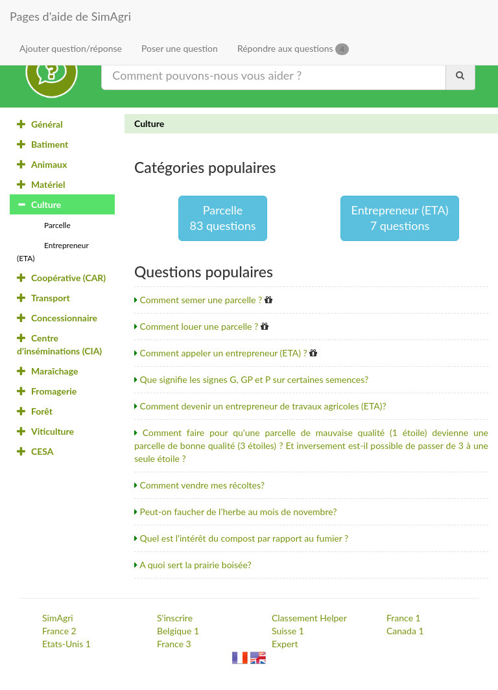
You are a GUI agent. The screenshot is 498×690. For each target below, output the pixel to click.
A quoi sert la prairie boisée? (195, 564)
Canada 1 (405, 630)
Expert (285, 643)
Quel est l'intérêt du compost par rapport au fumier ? (244, 538)
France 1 (403, 617)
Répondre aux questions (293, 49)
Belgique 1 (178, 630)
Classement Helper (309, 617)
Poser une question (179, 48)
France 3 (174, 643)
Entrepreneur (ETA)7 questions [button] (400, 218)
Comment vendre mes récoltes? (202, 484)
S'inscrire (175, 617)
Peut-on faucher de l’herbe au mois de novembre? (238, 511)
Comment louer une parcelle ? (199, 326)
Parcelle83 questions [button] (222, 218)
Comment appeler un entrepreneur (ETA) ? (223, 352)
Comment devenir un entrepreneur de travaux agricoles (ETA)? (263, 405)
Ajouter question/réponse (70, 48)
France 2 (59, 630)
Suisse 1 (288, 630)
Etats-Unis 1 (66, 643)
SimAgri (57, 617)
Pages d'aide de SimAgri (70, 16)
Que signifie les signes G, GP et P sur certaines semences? (254, 379)
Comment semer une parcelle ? (201, 299)
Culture (149, 123)
